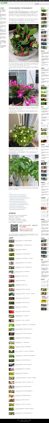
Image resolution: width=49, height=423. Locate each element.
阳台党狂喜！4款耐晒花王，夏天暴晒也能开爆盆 (16, 222)
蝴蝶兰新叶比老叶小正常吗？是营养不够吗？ (3, 38)
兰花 (26, 0)
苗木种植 (12, 0)
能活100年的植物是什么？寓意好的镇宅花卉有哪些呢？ (3, 46)
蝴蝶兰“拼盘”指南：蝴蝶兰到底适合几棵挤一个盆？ (3, 34)
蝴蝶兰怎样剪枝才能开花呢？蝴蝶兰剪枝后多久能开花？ (17, 209)
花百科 (43, 0)
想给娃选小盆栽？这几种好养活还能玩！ (14, 218)
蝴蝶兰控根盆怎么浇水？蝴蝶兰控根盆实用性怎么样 (17, 206)
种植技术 (40, 0)
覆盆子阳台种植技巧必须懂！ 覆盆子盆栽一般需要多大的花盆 (18, 196)
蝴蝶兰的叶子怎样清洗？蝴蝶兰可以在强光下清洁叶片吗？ (17, 201)
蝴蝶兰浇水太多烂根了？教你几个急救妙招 (3, 19)
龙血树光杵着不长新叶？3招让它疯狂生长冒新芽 (3, 26)
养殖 (28, 0)
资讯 (3, 0)
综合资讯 (36, 0)
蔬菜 (31, 0)
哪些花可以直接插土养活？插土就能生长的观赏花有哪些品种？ (18, 207)
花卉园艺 (23, 0)
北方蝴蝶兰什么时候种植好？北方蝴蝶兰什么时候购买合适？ (18, 194)
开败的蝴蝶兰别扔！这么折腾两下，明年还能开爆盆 (16, 216)
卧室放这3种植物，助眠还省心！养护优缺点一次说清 (3, 23)
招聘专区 (26, 420)
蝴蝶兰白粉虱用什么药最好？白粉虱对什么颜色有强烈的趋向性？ (18, 215)
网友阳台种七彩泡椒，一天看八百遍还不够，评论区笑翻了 (17, 219)
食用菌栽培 (16, 0)
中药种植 (20, 0)
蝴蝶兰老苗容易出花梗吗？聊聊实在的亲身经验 (3, 15)
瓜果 (33, 0)
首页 (1, 0)
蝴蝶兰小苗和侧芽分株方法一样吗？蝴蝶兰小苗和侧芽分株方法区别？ (19, 204)
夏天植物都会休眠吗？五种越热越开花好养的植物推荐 (17, 199)
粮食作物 (9, 0)
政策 (6, 0)
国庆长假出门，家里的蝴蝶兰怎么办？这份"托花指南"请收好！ (3, 30)
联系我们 (22, 420)
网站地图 (29, 420)
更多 (48, 29)
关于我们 (18, 420)
